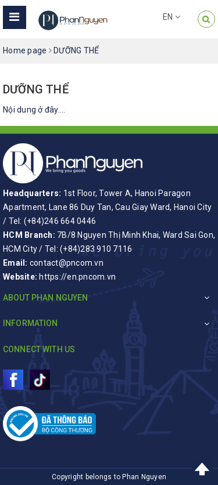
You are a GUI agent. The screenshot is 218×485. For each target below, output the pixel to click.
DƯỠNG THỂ (36, 89)
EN (171, 16)
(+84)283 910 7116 (96, 249)
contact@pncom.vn (66, 262)
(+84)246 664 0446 (60, 221)
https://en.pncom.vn (77, 276)
